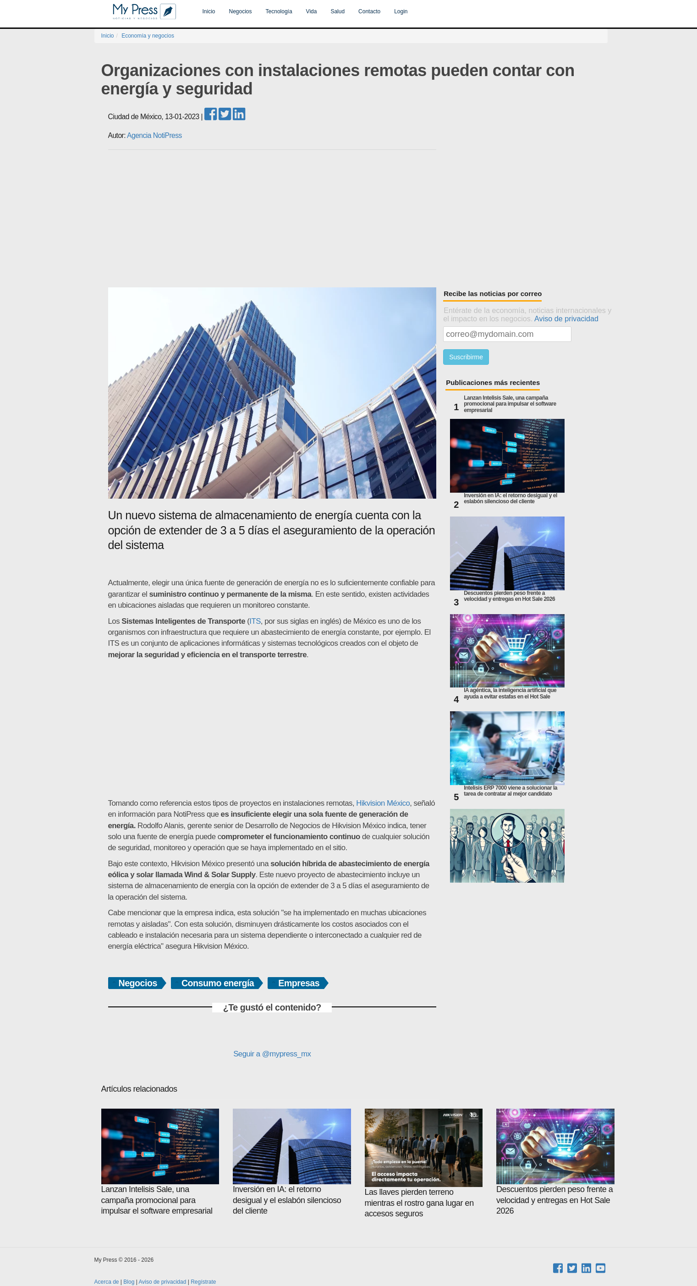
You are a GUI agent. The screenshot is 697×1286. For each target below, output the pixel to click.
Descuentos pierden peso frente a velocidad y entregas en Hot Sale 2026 (509, 596)
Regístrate (203, 1282)
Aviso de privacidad (566, 318)
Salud (337, 11)
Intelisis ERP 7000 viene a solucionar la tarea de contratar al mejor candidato (510, 791)
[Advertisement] (358, 218)
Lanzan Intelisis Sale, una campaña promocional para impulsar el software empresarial (510, 404)
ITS (255, 621)
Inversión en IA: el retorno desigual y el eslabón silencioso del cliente (510, 499)
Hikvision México (383, 803)
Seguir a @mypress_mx (272, 1054)
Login (400, 11)
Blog (128, 1282)
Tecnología (279, 11)
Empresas (298, 983)
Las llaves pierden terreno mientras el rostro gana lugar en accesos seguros (424, 1163)
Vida (311, 11)
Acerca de (106, 1282)
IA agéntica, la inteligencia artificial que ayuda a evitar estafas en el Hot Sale (510, 693)
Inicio (209, 11)
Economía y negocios (147, 36)
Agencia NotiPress (154, 135)
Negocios (240, 11)
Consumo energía (217, 983)
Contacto (369, 11)
